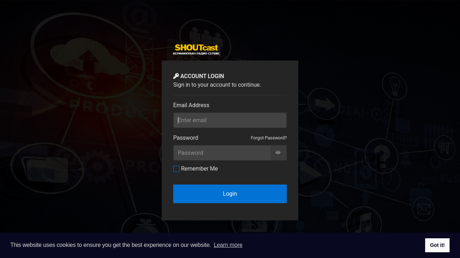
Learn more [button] (228, 245)
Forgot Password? (269, 137)
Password (185, 137)
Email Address (191, 105)
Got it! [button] (437, 245)
